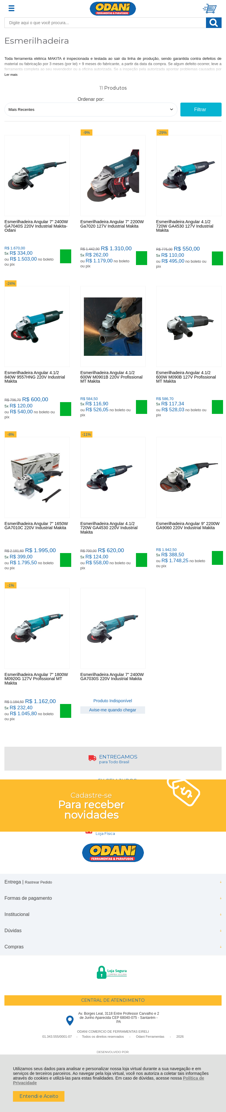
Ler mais (10, 74)
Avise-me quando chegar (112, 720)
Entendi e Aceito (38, 1096)
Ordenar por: (91, 99)
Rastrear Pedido (38, 894)
